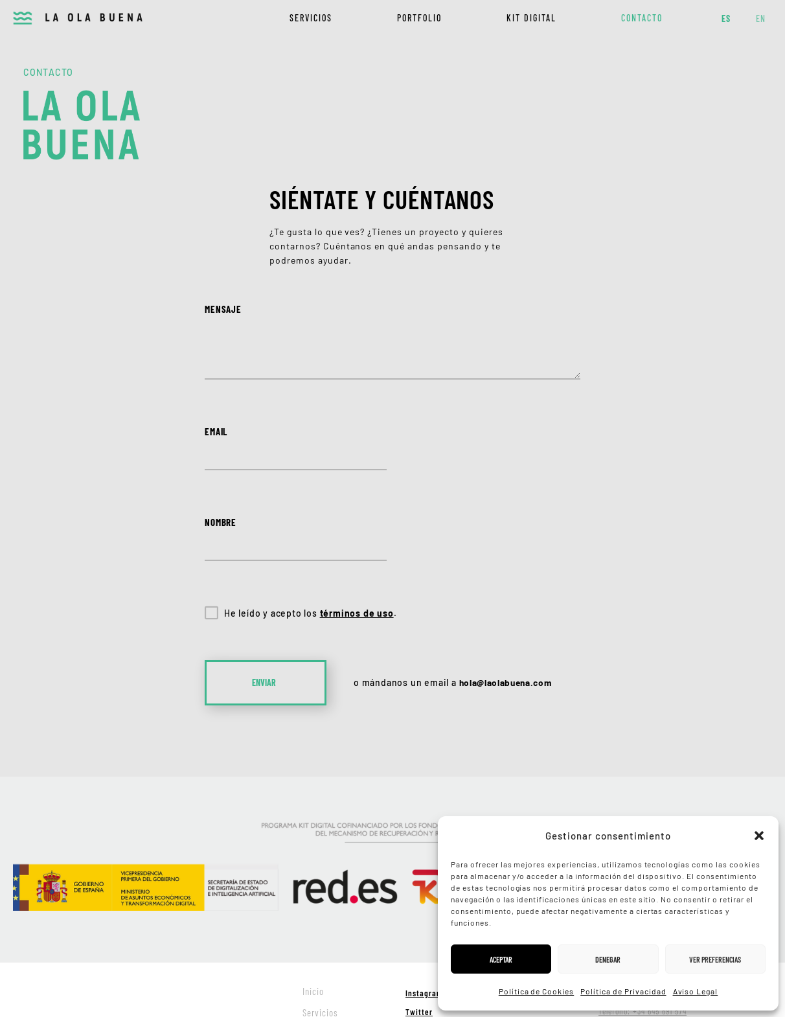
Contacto (642, 17)
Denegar (607, 959)
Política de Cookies (536, 991)
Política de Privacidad (623, 991)
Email (216, 432)
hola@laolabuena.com (508, 592)
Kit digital (531, 17)
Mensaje (223, 309)
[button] (759, 835)
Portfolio (419, 17)
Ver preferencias (715, 959)
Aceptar (501, 959)
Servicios (311, 17)
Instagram (424, 903)
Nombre (434, 432)
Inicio (313, 901)
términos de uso (357, 523)
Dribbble (421, 940)
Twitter (419, 922)
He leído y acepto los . (310, 523)
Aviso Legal (695, 991)
